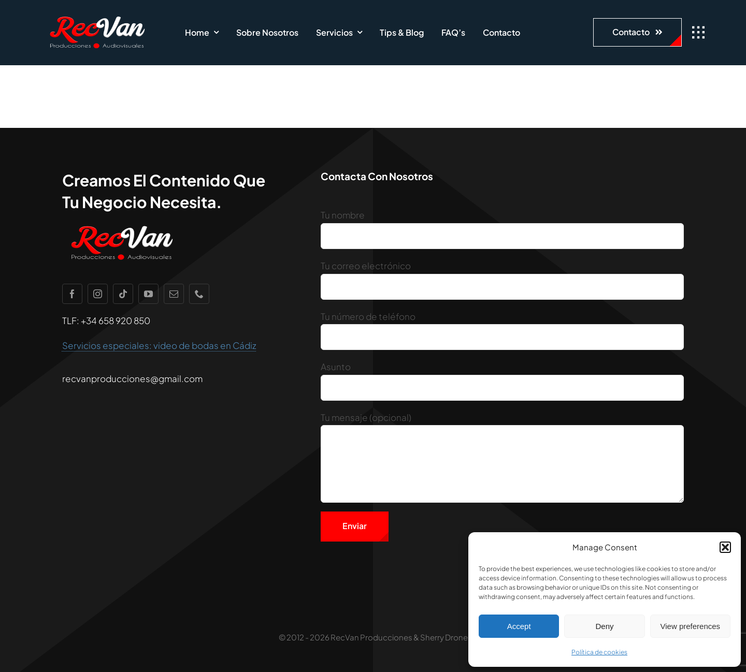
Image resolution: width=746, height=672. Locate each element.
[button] (725, 547)
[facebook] (72, 294)
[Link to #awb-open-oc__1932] (698, 32)
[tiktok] (123, 294)
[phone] (199, 294)
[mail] (174, 294)
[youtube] (148, 294)
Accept (519, 626)
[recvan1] (97, 15)
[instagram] (98, 294)
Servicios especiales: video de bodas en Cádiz (159, 345)
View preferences (691, 626)
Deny (604, 626)
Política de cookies (599, 652)
